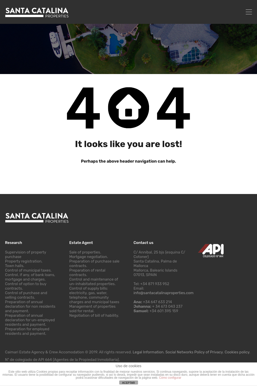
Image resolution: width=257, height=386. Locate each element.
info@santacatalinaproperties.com (164, 293)
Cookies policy (237, 352)
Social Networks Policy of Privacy (194, 352)
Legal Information (148, 352)
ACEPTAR (128, 382)
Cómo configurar (170, 377)
